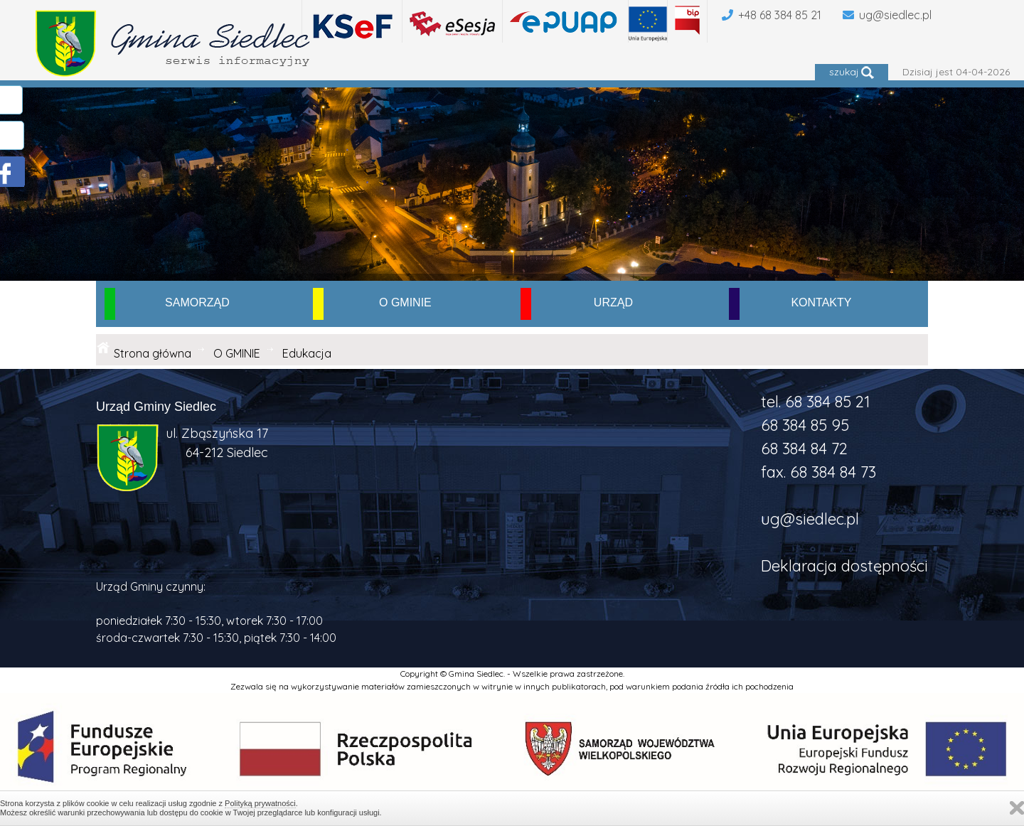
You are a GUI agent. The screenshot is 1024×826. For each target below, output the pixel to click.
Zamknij (1017, 808)
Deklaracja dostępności (844, 566)
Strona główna (152, 353)
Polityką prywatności (260, 803)
